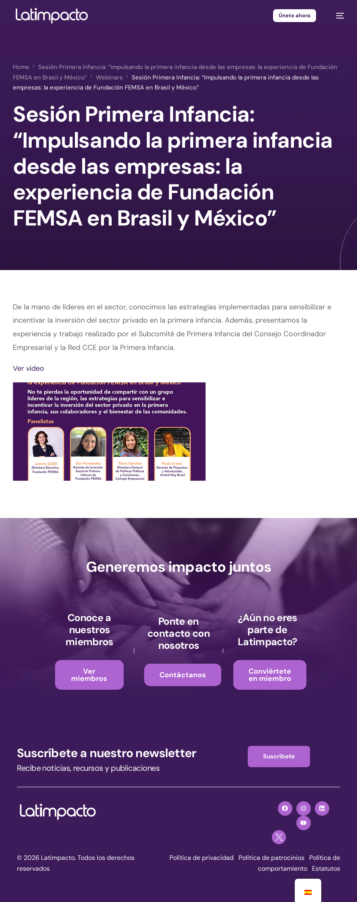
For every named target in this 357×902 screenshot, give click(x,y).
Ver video (28, 368)
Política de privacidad (201, 857)
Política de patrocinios (271, 857)
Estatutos (326, 868)
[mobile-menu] (336, 16)
